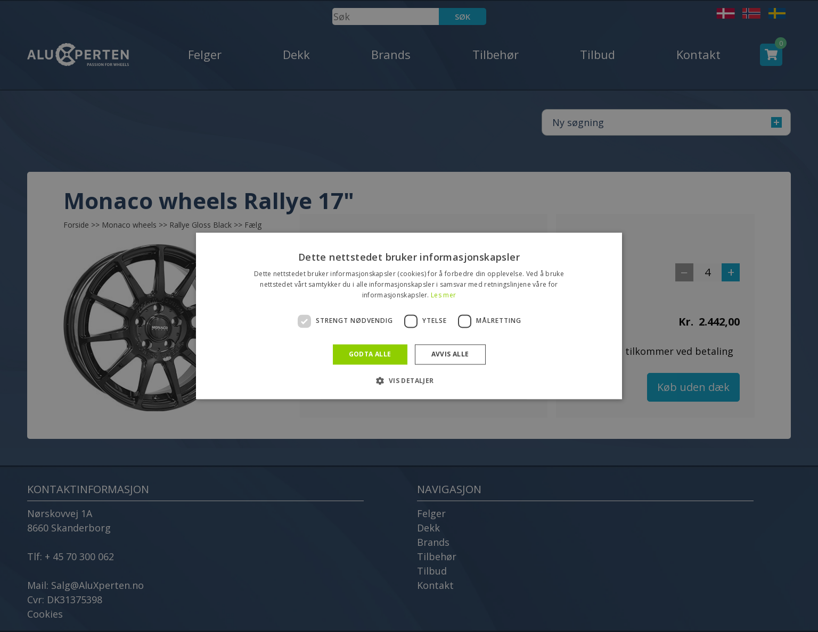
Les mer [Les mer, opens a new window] (443, 295)
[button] (408, 381)
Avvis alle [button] (450, 354)
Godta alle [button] (370, 354)
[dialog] (409, 316)
